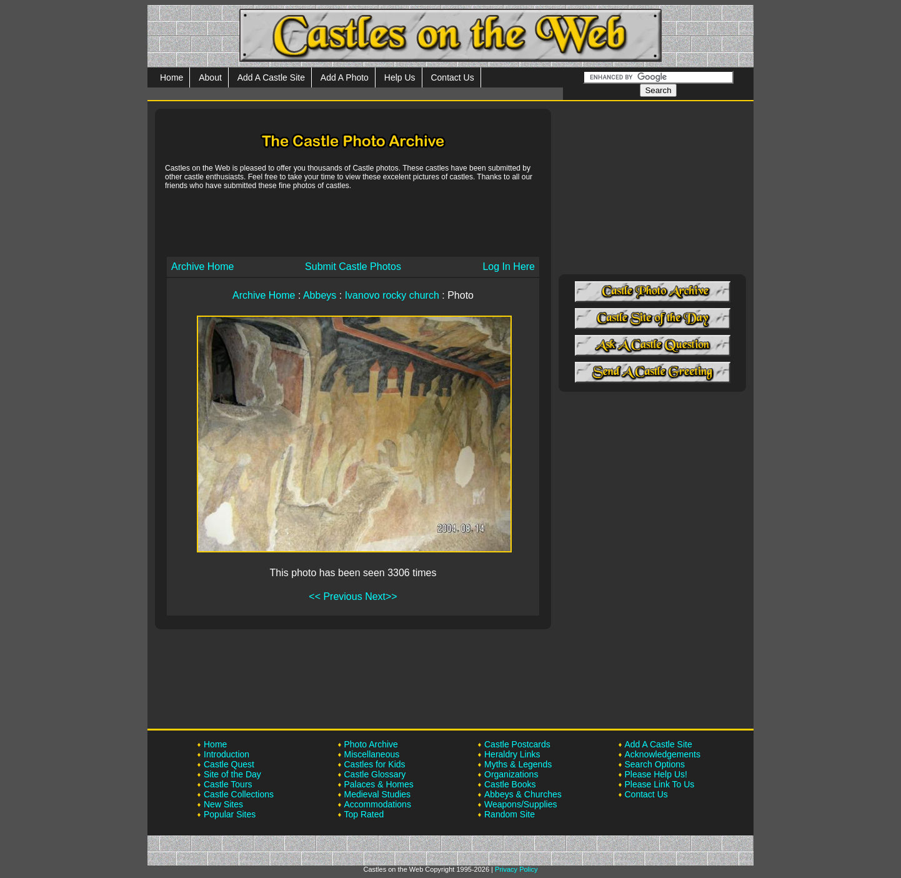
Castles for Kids (375, 764)
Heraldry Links (512, 754)
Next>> (381, 596)
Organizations (511, 774)
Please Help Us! (656, 774)
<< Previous (335, 596)
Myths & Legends (518, 764)
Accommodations (377, 804)
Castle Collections (239, 794)
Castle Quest (229, 764)
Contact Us (452, 77)
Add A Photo (345, 77)
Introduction (226, 754)
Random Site (509, 814)
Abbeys (319, 295)
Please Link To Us (660, 784)
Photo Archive (371, 744)
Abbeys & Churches (523, 794)
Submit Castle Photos (353, 266)
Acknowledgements (662, 754)
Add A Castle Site (271, 77)
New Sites (223, 804)
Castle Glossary (375, 774)
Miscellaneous (372, 754)
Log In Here (508, 266)
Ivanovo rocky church (392, 295)
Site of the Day (232, 774)
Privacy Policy (516, 869)
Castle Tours (228, 784)
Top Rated (364, 814)
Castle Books (509, 784)
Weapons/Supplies (520, 804)
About (210, 77)
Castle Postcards (517, 744)
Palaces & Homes (379, 784)
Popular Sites (230, 814)
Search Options (655, 764)
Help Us (400, 77)
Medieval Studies (377, 794)
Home (171, 77)
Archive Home (202, 266)
